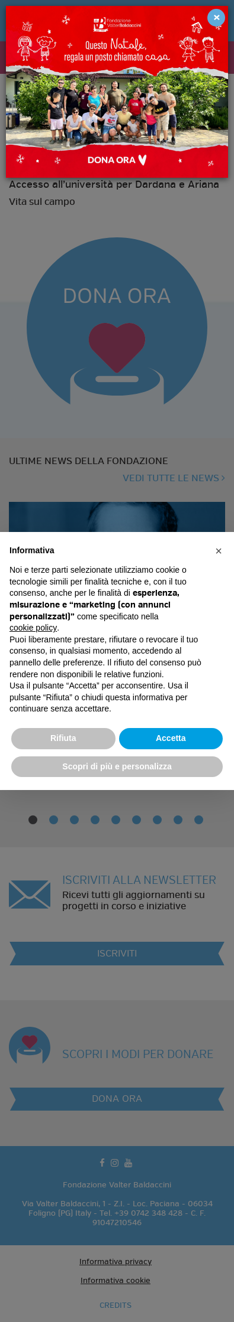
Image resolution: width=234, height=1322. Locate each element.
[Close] (216, 18)
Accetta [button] (171, 738)
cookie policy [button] (33, 627)
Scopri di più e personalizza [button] (116, 766)
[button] (218, 550)
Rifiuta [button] (63, 738)
